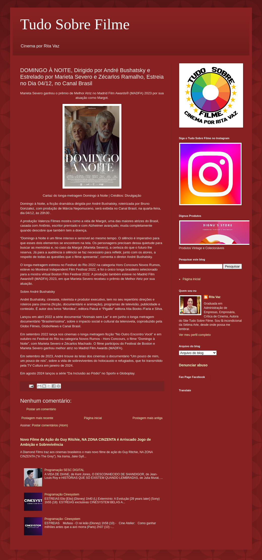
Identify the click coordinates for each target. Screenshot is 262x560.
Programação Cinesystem (62, 494)
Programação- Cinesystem (62, 519)
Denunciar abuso (193, 365)
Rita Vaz (214, 297)
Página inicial (93, 418)
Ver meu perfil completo (195, 335)
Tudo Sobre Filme (75, 24)
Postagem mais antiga (147, 418)
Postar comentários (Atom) (50, 425)
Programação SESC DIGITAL (64, 470)
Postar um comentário (41, 409)
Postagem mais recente (37, 418)
